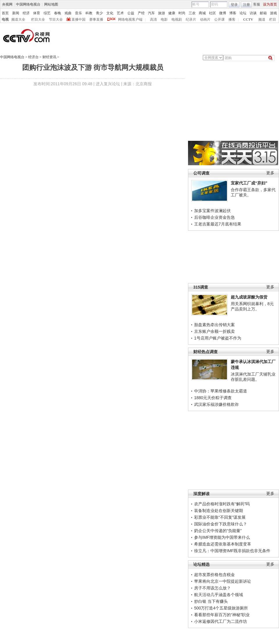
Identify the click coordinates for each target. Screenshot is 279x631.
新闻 (15, 13)
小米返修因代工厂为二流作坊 (220, 621)
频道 (261, 19)
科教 (88, 13)
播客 (231, 19)
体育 (36, 13)
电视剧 (176, 19)
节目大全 (56, 19)
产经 (141, 13)
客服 (256, 4)
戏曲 (68, 13)
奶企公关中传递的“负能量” (218, 530)
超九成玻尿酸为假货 (249, 297)
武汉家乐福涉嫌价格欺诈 (216, 404)
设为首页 (270, 4)
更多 (270, 173)
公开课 (219, 19)
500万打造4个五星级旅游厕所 (221, 608)
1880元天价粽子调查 (213, 397)
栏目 (272, 19)
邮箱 (263, 13)
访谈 (253, 13)
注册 (246, 5)
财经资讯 (49, 57)
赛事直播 (96, 19)
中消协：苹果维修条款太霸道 (220, 391)
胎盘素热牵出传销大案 (214, 324)
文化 (109, 13)
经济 (26, 13)
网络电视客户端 (130, 19)
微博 (222, 13)
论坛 (242, 13)
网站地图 (51, 4)
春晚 (57, 13)
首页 (5, 13)
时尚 (181, 13)
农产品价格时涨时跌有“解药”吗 (222, 504)
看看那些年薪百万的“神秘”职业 (222, 614)
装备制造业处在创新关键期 (218, 510)
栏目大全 (38, 19)
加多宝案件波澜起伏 (212, 210)
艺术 (120, 13)
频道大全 (18, 19)
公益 (130, 13)
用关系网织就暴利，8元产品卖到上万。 (252, 306)
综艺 (47, 13)
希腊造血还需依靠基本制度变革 (222, 544)
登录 (234, 5)
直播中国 (78, 19)
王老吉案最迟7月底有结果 (217, 224)
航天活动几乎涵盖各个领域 (218, 594)
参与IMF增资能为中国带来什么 (222, 537)
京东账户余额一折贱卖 (214, 331)
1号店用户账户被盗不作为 (217, 338)
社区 (212, 13)
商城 (202, 13)
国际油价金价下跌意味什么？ (220, 524)
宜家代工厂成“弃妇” (249, 183)
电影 (164, 19)
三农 (192, 13)
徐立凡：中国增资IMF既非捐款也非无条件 (232, 550)
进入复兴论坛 (108, 83)
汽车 (151, 13)
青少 (99, 13)
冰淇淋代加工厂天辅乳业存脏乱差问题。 (253, 377)
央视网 (7, 4)
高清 (153, 19)
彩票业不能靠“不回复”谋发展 (220, 517)
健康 (171, 13)
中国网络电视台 (28, 4)
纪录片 (191, 19)
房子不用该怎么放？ (212, 588)
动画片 (205, 19)
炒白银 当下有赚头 (211, 601)
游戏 (273, 13)
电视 (5, 19)
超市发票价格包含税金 (214, 574)
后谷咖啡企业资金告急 (214, 217)
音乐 (78, 13)
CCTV (248, 19)
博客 (232, 13)
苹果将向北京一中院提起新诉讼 (222, 581)
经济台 (33, 57)
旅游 (161, 13)
